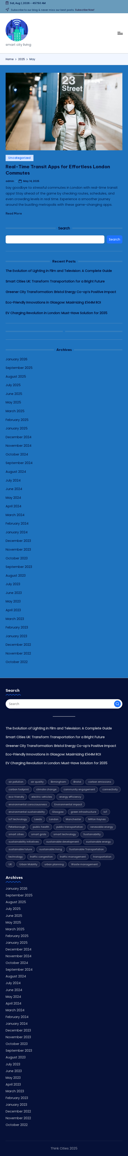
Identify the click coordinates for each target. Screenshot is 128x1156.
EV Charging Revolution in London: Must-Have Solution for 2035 (56, 313)
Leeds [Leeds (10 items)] (38, 819)
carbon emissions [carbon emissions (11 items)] (99, 782)
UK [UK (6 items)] (10, 864)
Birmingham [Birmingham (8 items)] (58, 782)
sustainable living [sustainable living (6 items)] (50, 849)
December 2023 (18, 541)
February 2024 (17, 523)
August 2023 (16, 575)
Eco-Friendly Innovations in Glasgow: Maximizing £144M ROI (53, 302)
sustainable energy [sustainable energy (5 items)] (98, 841)
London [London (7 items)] (53, 819)
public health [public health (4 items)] (41, 827)
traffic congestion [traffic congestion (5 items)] (41, 856)
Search (64, 228)
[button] (117, 704)
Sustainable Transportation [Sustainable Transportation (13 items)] (86, 849)
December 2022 (18, 644)
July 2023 (13, 584)
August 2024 (16, 471)
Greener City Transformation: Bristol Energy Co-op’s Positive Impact (61, 292)
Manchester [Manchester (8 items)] (73, 819)
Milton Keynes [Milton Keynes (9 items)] (97, 819)
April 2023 (13, 610)
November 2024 (18, 445)
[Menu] (119, 33)
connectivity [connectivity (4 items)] (110, 789)
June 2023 (14, 593)
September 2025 (19, 368)
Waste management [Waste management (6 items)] (84, 864)
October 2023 (17, 558)
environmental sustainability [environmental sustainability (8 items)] (27, 812)
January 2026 (16, 359)
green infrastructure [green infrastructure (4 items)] (83, 812)
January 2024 (17, 532)
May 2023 (13, 601)
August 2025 (16, 376)
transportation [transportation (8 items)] (102, 856)
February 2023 (17, 627)
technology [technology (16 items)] (16, 856)
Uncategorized (19, 158)
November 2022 (18, 653)
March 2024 (15, 515)
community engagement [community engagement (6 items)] (79, 789)
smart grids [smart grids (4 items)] (38, 834)
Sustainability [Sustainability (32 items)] (92, 834)
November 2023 (18, 549)
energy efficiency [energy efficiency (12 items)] (70, 797)
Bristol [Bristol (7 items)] (77, 782)
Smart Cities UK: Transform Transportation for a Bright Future (55, 281)
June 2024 (14, 489)
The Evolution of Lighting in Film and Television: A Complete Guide (59, 271)
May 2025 (13, 402)
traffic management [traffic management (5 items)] (73, 856)
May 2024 (13, 497)
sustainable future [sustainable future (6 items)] (20, 849)
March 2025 (15, 411)
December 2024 (18, 437)
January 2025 (17, 428)
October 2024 (17, 454)
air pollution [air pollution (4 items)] (16, 782)
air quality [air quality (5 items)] (37, 782)
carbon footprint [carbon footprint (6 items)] (19, 789)
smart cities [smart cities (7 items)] (16, 834)
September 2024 (19, 463)
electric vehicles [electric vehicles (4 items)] (41, 797)
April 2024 (13, 506)
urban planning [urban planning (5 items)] (54, 864)
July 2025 (13, 385)
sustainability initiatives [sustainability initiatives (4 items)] (24, 841)
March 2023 (15, 619)
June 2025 (14, 394)
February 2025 (17, 420)
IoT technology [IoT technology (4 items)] (18, 819)
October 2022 (17, 662)
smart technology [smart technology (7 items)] (64, 834)
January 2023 (16, 636)
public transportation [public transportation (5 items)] (69, 827)
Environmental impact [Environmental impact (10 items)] (68, 804)
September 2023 (19, 567)
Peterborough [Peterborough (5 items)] (17, 827)
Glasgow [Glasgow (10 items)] (58, 812)
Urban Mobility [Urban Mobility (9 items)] (28, 864)
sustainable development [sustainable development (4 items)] (62, 841)
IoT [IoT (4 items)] (105, 812)
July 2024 (13, 480)
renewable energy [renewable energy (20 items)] (101, 827)
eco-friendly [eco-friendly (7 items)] (16, 797)
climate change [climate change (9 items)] (46, 789)
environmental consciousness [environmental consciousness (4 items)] (28, 804)
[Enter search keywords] (64, 704)
